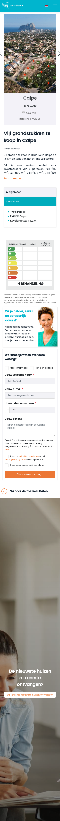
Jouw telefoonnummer (20, 403)
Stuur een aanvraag (29, 474)
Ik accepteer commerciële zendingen (27, 465)
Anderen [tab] (12, 201)
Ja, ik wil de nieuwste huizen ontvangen (30, 694)
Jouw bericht (13, 419)
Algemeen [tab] (13, 192)
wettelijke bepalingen (29, 456)
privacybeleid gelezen (15, 459)
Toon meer (12, 178)
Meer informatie (18, 367)
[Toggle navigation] (54, 6)
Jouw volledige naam (19, 375)
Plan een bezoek (43, 367)
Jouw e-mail (14, 389)
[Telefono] (32, 410)
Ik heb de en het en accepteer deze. (25, 458)
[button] (48, 6)
